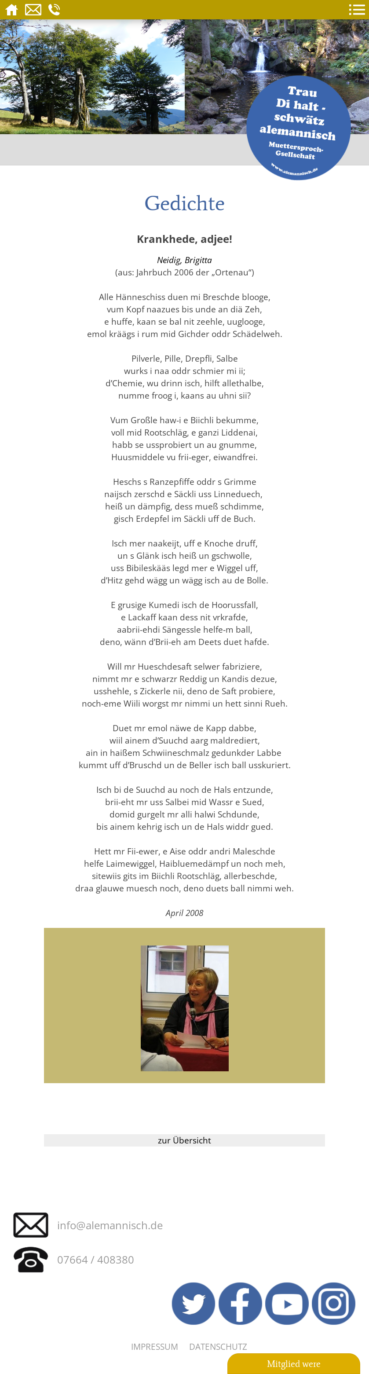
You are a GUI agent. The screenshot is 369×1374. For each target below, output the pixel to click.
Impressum (154, 1346)
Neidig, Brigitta (184, 259)
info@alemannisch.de (110, 1225)
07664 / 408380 (95, 1259)
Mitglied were (294, 1364)
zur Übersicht (184, 1140)
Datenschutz (218, 1346)
